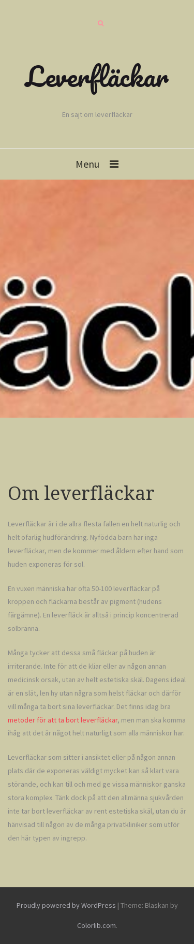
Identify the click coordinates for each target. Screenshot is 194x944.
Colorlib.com (96, 925)
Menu (87, 163)
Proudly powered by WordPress (66, 905)
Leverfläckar (97, 76)
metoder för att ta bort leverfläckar (62, 720)
